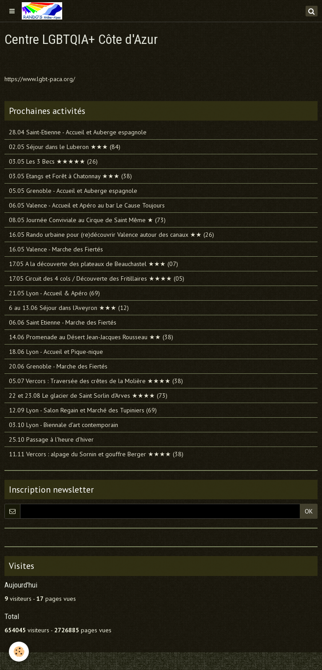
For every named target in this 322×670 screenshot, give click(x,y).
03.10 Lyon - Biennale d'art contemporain (63, 425)
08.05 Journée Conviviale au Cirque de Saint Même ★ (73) (87, 220)
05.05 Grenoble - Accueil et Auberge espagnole (73, 191)
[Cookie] (19, 652)
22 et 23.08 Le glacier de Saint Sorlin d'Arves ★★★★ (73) (88, 396)
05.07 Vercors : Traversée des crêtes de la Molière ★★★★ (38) (96, 381)
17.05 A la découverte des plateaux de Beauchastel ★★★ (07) (93, 264)
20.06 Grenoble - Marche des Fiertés (58, 366)
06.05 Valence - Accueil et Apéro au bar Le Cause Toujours (87, 205)
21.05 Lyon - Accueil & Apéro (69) (54, 293)
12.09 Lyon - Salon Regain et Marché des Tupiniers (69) (83, 410)
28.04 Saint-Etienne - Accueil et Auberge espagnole (78, 132)
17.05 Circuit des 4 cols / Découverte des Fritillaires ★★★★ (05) (96, 278)
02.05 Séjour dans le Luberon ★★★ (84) (64, 147)
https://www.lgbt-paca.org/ (39, 79)
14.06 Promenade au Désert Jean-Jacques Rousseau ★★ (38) (91, 337)
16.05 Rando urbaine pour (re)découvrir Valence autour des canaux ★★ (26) (111, 235)
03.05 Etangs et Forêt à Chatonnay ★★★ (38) (70, 176)
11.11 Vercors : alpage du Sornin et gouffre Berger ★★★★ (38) (96, 454)
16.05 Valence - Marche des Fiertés (56, 249)
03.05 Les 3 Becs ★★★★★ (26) (53, 161)
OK (309, 511)
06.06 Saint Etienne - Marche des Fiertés (62, 322)
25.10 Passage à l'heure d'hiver (51, 439)
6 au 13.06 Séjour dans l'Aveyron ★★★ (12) (69, 308)
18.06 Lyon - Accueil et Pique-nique (56, 352)
